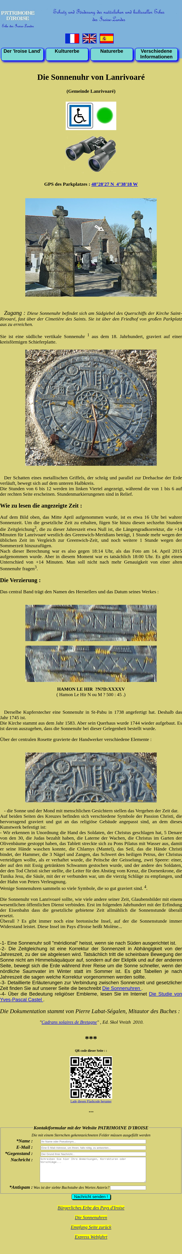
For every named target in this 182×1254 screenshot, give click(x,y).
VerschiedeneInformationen (156, 53)
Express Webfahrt (91, 1241)
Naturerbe (111, 51)
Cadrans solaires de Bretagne (69, 1022)
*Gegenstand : (19, 1153)
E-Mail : (24, 1147)
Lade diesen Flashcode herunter (90, 1101)
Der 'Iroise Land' (22, 51)
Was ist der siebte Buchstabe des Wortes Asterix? (71, 1192)
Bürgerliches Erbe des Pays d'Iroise (91, 1212)
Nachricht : (22, 1159)
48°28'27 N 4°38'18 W (114, 184)
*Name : (24, 1140)
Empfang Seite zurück (91, 1232)
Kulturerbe (67, 51)
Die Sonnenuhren (121, 988)
